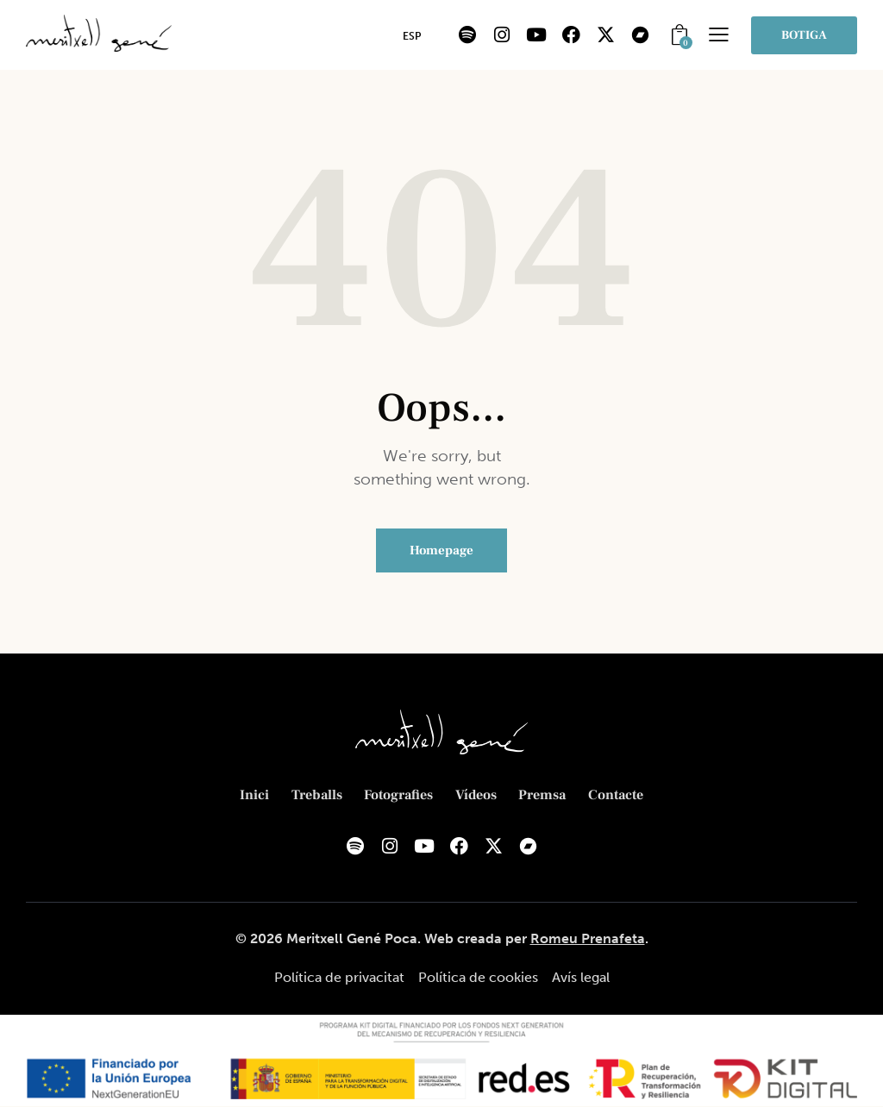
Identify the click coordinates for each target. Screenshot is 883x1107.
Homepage (441, 550)
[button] (719, 34)
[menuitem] (411, 37)
